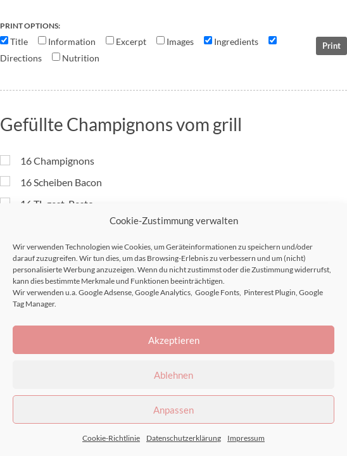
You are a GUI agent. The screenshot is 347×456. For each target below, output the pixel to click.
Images (180, 41)
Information (72, 41)
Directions (21, 58)
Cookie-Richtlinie (111, 438)
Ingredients (236, 41)
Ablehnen (173, 375)
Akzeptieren (173, 340)
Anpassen (173, 409)
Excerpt (131, 41)
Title (19, 41)
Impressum (246, 438)
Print (331, 46)
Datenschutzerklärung (183, 438)
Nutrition (80, 58)
